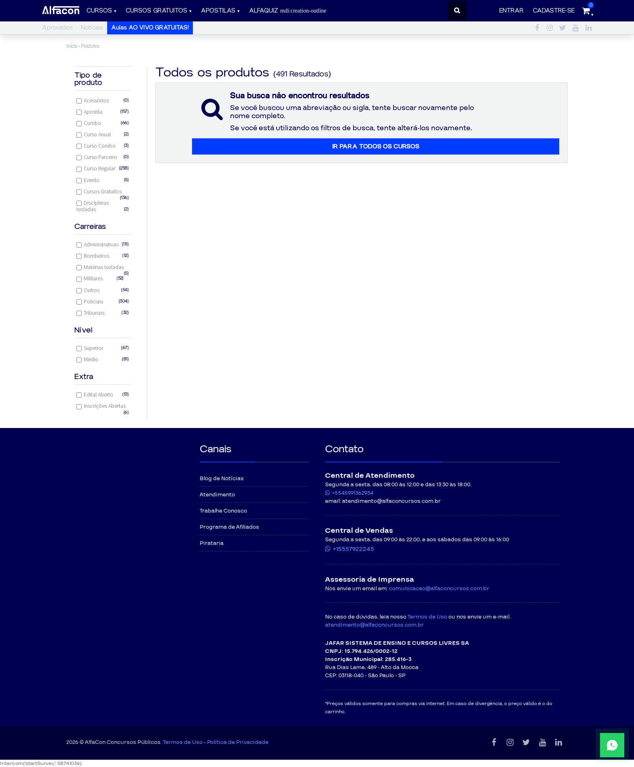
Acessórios (102, 100)
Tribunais (102, 312)
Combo (102, 123)
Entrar (511, 10)
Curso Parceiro (102, 157)
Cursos (99, 10)
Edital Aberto (102, 394)
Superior (102, 348)
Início (71, 45)
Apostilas (218, 10)
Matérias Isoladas (102, 268)
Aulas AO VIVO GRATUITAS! (150, 27)
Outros (102, 290)
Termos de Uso (427, 617)
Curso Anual (102, 134)
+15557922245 (353, 549)
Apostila (102, 111)
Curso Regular (102, 168)
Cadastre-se (554, 10)
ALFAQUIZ (287, 10)
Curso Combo (102, 145)
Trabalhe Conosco (223, 511)
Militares (100, 278)
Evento (102, 180)
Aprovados (57, 27)
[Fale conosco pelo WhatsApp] (587, 745)
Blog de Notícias (222, 479)
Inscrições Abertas (102, 406)
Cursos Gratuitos (102, 192)
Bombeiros (102, 255)
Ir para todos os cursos (375, 146)
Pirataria (212, 543)
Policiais (102, 301)
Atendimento (217, 495)
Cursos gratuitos (156, 10)
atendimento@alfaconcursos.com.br (374, 625)
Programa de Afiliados (229, 527)
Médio (102, 359)
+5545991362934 (352, 493)
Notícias (92, 27)
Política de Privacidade (237, 742)
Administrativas (102, 244)
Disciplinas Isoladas (102, 206)
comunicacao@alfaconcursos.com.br (439, 589)
